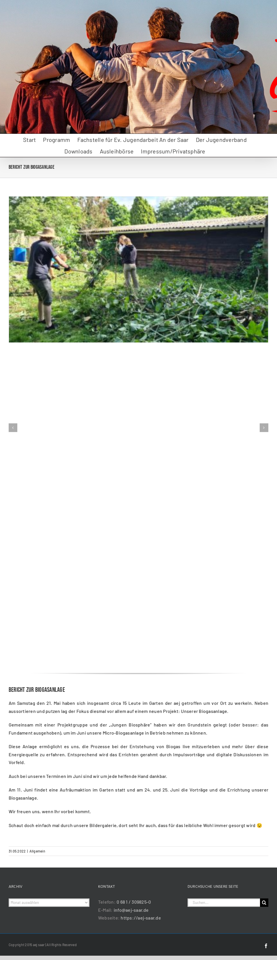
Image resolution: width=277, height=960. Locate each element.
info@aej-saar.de (131, 910)
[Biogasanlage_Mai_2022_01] (138, 199)
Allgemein (37, 851)
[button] (13, 427)
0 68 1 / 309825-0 (134, 902)
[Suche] (264, 902)
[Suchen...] (224, 902)
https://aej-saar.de (141, 917)
